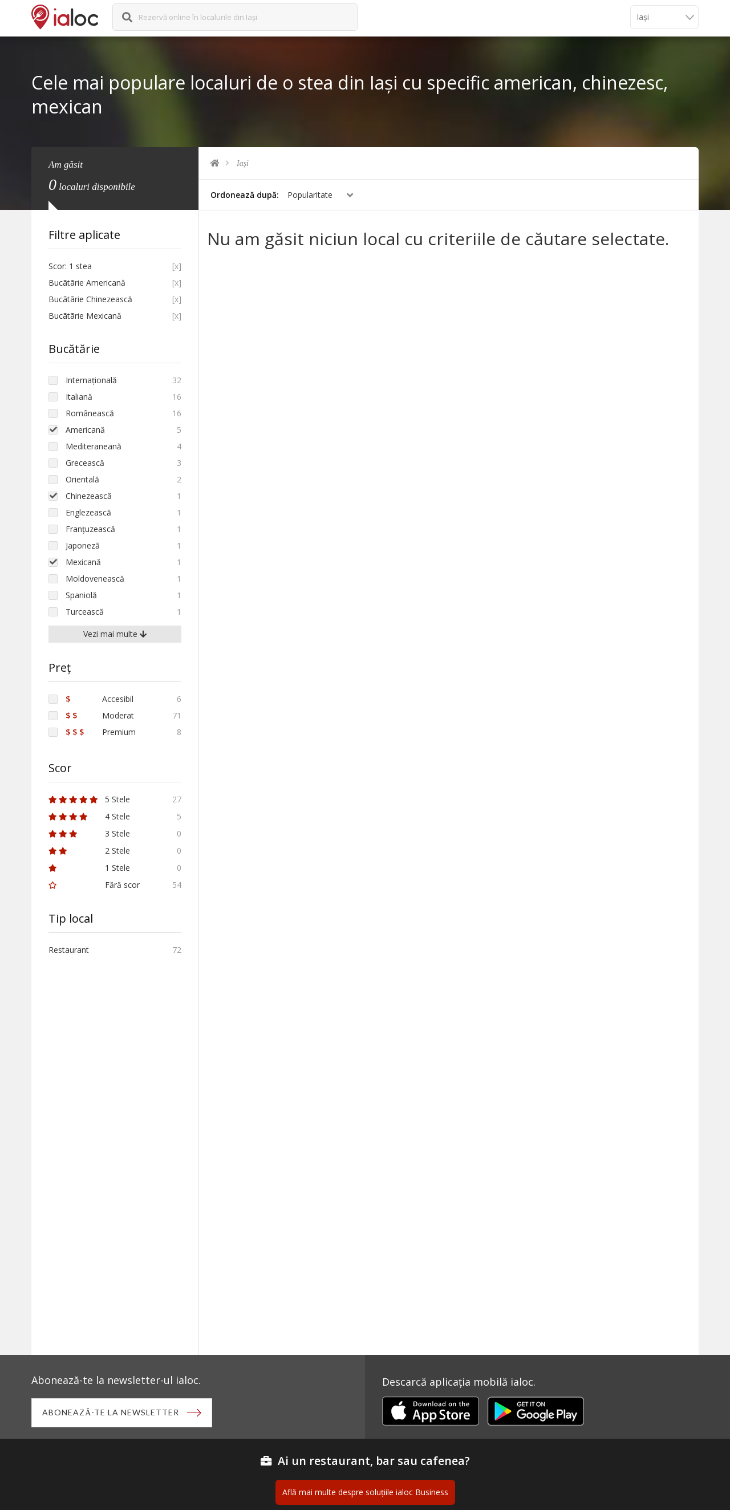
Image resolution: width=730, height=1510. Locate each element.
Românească (90, 413)
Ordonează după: (244, 194)
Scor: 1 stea (70, 266)
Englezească (88, 512)
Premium (101, 731)
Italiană (79, 396)
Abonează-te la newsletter (111, 1413)
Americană (85, 429)
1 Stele (89, 867)
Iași (243, 163)
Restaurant (68, 949)
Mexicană (83, 562)
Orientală (82, 479)
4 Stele (89, 816)
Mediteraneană (93, 446)
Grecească (85, 462)
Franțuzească (90, 528)
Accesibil (99, 698)
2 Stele (89, 850)
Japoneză (83, 545)
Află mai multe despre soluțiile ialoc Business (365, 1493)
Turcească (85, 611)
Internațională (91, 380)
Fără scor (94, 884)
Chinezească (89, 495)
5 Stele (89, 799)
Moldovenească (95, 578)
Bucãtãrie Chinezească (90, 299)
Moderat (100, 715)
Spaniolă (81, 595)
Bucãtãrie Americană (86, 282)
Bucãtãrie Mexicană (84, 315)
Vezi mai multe (115, 633)
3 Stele (89, 833)
